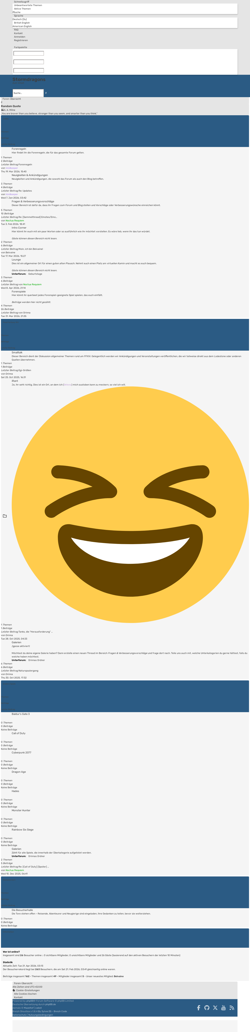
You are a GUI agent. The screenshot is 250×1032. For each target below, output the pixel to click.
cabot (38, 1007)
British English (21, 22)
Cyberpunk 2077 (21, 752)
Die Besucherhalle (22, 910)
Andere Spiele (9, 684)
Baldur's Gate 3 (21, 714)
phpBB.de (50, 1004)
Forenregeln (19, 148)
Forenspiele (19, 291)
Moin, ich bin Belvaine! (31, 249)
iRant (15, 380)
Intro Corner (19, 227)
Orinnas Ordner (36, 660)
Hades (15, 791)
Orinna (26, 312)
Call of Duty (18, 733)
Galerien (16, 642)
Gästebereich (9, 880)
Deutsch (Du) (19, 19)
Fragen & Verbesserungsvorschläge (33, 201)
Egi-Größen (25, 370)
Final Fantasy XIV (11, 322)
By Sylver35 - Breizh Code (52, 1011)
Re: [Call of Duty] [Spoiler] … (34, 866)
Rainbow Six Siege (22, 829)
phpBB (30, 1000)
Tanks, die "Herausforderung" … (36, 631)
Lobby (6, 119)
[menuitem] (27, 5)
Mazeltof (29, 1007)
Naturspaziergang (28, 670)
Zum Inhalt (18, 83)
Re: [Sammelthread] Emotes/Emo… (38, 217)
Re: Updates (25, 190)
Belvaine (10, 252)
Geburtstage (34, 274)
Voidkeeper (12, 168)
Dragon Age (19, 771)
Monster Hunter (21, 810)
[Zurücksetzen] (45, 53)
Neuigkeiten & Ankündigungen (30, 175)
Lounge (16, 259)
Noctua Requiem (15, 220)
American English (22, 26)
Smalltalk (17, 352)
